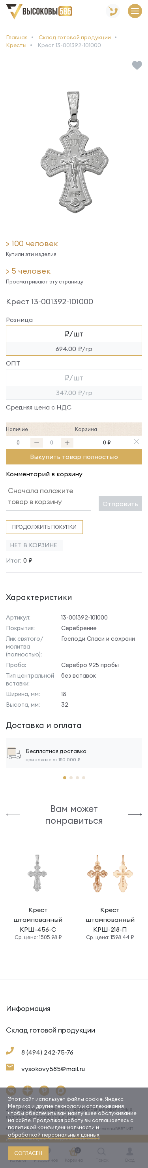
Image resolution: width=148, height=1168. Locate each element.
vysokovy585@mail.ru (53, 1069)
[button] (13, 814)
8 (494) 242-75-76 (47, 1052)
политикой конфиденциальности (51, 1127)
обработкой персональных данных (53, 1134)
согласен (28, 1153)
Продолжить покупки (44, 527)
